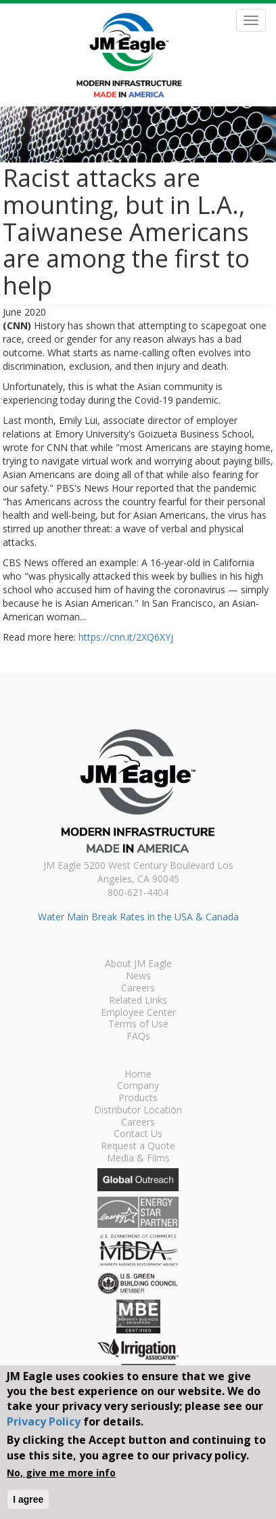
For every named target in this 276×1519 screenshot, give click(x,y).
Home (138, 1074)
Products (138, 1098)
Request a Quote (138, 1146)
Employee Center (138, 1013)
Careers (138, 988)
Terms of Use (138, 1024)
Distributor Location (138, 1110)
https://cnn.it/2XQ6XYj (125, 636)
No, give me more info (61, 1472)
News (138, 976)
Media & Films (138, 1158)
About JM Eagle (138, 964)
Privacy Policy (43, 1421)
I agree (28, 1499)
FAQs (138, 1036)
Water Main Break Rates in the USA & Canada (138, 916)
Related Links (138, 1001)
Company (138, 1086)
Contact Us (138, 1134)
